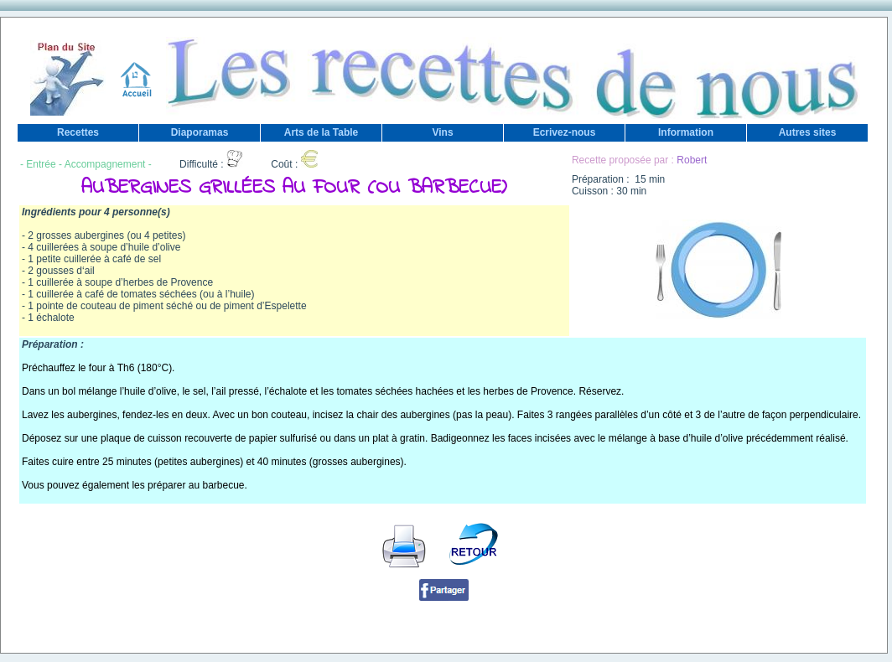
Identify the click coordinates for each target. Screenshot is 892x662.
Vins (442, 132)
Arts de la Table (321, 132)
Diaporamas (200, 132)
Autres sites (808, 132)
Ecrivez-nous (564, 132)
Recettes (78, 132)
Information (685, 132)
